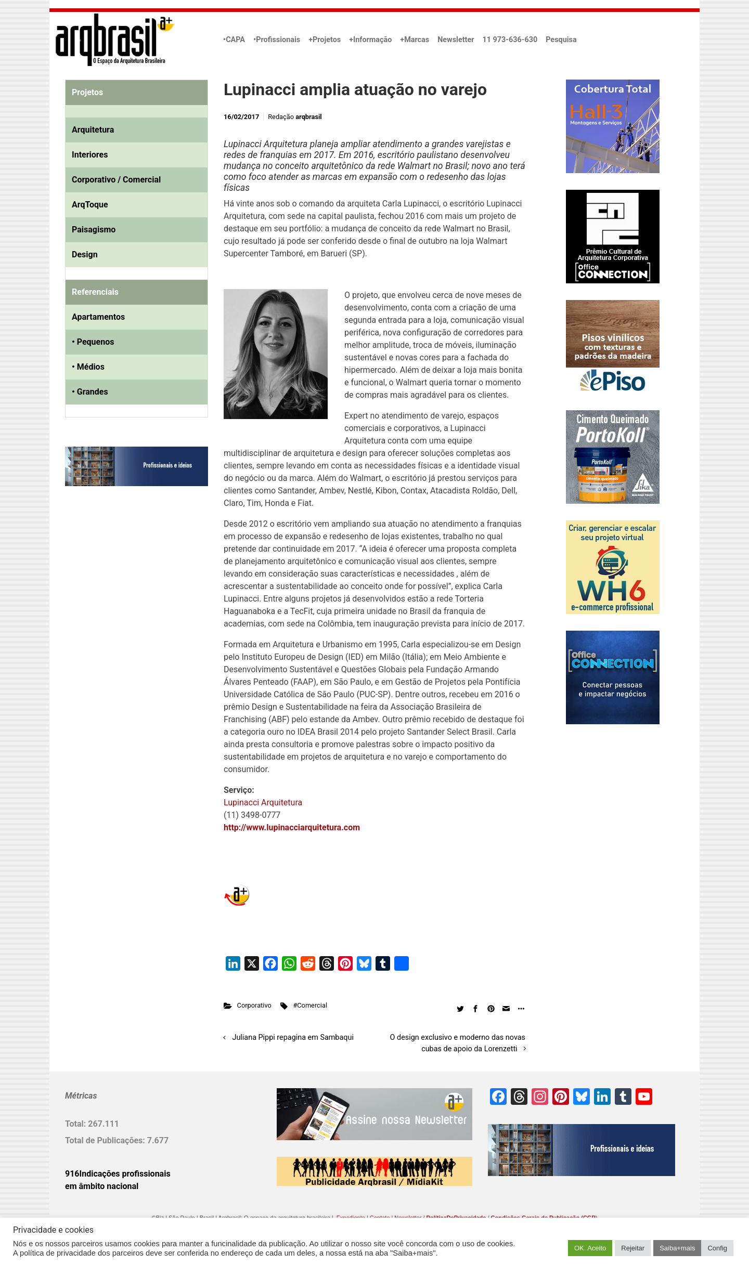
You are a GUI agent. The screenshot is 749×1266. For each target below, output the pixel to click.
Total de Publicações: (106, 1140)
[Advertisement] (130, 600)
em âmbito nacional (101, 1186)
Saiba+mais (677, 1248)
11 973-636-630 (509, 39)
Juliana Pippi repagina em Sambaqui (293, 1037)
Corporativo (254, 1005)
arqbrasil (308, 117)
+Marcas (414, 39)
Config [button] (717, 1248)
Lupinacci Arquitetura (263, 802)
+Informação (370, 39)
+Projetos (324, 39)
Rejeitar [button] (632, 1248)
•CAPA (234, 39)
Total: (76, 1124)
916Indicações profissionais (118, 1174)
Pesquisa (561, 39)
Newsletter (455, 39)
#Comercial (310, 1005)
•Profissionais (276, 39)
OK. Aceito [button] (590, 1248)
